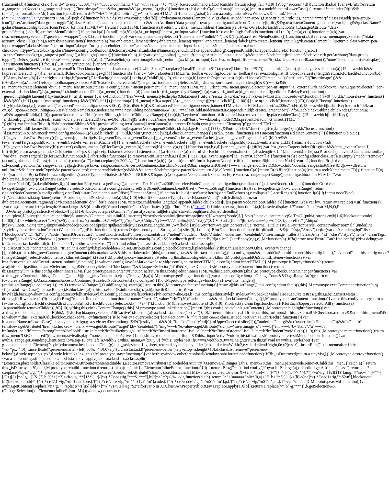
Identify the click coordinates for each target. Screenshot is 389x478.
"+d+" (200, 206)
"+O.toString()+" (23, 18)
